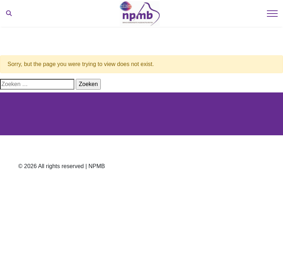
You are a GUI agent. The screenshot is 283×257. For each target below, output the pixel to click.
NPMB (96, 166)
